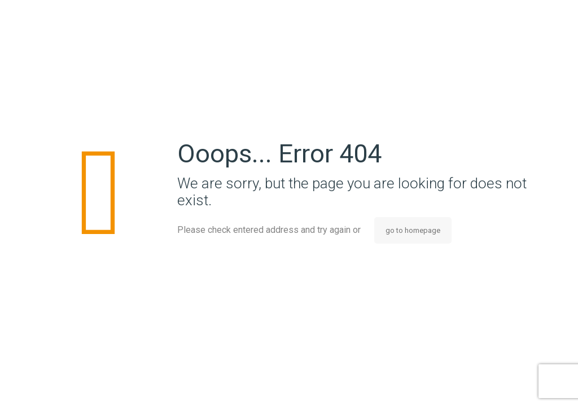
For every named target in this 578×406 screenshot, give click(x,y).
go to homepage (413, 230)
